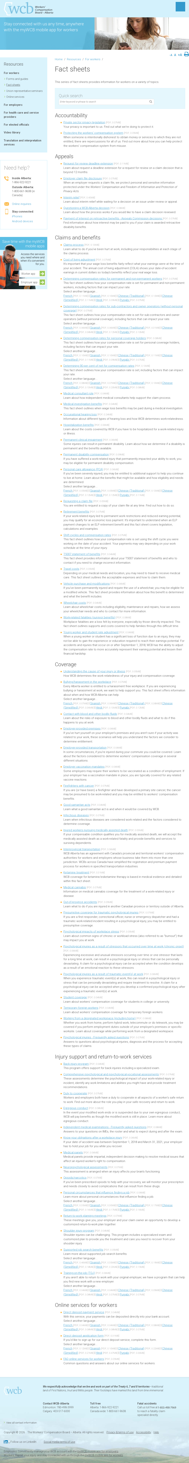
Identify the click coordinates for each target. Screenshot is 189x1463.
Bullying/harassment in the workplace (87, 682)
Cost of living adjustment (79, 259)
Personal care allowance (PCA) (83, 469)
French (68, 296)
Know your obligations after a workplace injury (92, 1137)
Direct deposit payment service (83, 1312)
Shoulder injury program (78, 1230)
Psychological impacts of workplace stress (91, 931)
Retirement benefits (76, 511)
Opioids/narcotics (74, 1177)
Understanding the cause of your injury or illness (94, 671)
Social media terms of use (59, 1441)
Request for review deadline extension (88, 163)
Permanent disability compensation (86, 454)
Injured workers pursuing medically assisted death (95, 830)
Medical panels (73, 1152)
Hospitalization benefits (78, 425)
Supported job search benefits (83, 1249)
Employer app (29, 282)
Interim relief (71, 197)
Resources (13, 64)
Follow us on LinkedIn (23, 1441)
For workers (11, 73)
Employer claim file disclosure (82, 178)
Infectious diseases (76, 815)
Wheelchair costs (74, 602)
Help (156, 1432)
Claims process (73, 244)
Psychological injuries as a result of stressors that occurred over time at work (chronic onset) (123, 946)
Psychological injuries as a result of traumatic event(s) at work (103, 974)
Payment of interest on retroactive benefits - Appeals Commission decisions (113, 218)
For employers (13, 104)
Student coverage (75, 997)
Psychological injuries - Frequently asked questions (96, 1037)
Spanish (95, 296)
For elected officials (16, 124)
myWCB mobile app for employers (97, 1451)
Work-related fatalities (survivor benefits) (89, 617)
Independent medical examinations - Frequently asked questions (105, 1127)
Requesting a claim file (78, 501)
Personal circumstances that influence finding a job (96, 1192)
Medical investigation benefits (82, 404)
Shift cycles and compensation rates (87, 535)
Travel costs (71, 569)
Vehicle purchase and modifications (86, 583)
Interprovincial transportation (81, 849)
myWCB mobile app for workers (104, 1455)
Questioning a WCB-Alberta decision (86, 208)
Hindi (99, 300)
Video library (12, 132)
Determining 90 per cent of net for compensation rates (98, 366)
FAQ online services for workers (83, 1359)
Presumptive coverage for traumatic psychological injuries (101, 912)
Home (59, 59)
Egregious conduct (75, 1108)
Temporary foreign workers (80, 1008)
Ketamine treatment (76, 872)
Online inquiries (21, 204)
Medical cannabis (74, 887)
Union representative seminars (24, 90)
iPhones (17, 216)
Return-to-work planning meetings (85, 1215)
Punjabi (125, 300)
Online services (15, 96)
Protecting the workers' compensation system (93, 133)
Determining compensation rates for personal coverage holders (104, 338)
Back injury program (76, 1064)
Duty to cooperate (75, 1093)
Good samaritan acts (76, 805)
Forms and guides (17, 78)
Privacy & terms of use (120, 1432)
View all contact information (21, 1422)
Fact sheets (13, 84)
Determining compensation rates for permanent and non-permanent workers (112, 278)
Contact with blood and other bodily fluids (90, 714)
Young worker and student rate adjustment (91, 632)
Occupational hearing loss (80, 414)
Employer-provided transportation (85, 747)
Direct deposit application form (83, 1335)
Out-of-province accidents (80, 902)
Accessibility (143, 1432)
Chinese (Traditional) (131, 296)
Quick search (71, 95)
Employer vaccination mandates (84, 766)
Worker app (29, 273)
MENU (180, 6)
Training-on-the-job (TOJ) (79, 1273)
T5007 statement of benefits (81, 554)
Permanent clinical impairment (82, 439)
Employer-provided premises (82, 728)
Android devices (22, 221)
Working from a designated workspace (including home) (99, 1018)
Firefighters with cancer (78, 785)
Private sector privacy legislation (84, 122)
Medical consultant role (78, 393)
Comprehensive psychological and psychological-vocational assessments (111, 1074)
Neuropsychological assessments (85, 1167)
